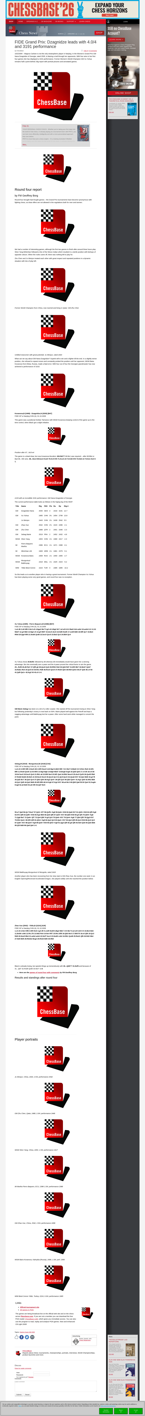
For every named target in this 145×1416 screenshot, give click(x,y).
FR (83, 34)
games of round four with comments (44, 972)
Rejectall (121, 1411)
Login (125, 22)
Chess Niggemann (85, 1340)
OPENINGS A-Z (32, 21)
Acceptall (136, 1411)
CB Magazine (46, 21)
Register (31, 1377)
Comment (18, 1379)
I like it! (86, 51)
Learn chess (84, 21)
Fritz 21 (26, 126)
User (18, 1372)
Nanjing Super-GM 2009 (27, 1332)
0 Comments (93, 51)
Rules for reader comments (23, 1368)
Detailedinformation (106, 1411)
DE (76, 34)
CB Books (59, 21)
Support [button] (71, 21)
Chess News (28, 33)
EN (79, 34)
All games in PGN (27, 1310)
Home (21, 21)
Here (20, 1406)
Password (19, 1375)
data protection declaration (108, 1406)
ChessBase (27, 1351)
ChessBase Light (31, 1319)
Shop (11, 21)
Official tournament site (29, 1307)
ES (81, 34)
